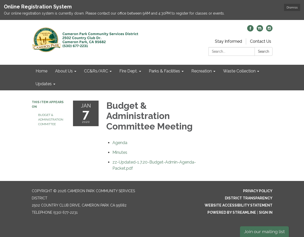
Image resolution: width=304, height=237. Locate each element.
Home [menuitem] (41, 71)
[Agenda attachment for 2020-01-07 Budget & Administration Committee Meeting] (119, 142)
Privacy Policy (257, 191)
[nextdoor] (260, 30)
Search (263, 51)
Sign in (265, 212)
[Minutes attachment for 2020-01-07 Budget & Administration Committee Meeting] (119, 152)
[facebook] (250, 30)
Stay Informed (228, 41)
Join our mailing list (264, 231)
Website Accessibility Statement (238, 205)
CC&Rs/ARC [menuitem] (96, 71)
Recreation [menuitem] (201, 71)
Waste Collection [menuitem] (239, 71)
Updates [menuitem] (44, 83)
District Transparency (248, 198)
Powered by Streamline (231, 212)
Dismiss (292, 7)
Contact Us (260, 41)
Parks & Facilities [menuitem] (164, 71)
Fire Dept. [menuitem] (128, 71)
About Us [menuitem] (64, 71)
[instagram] (269, 30)
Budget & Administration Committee (50, 119)
